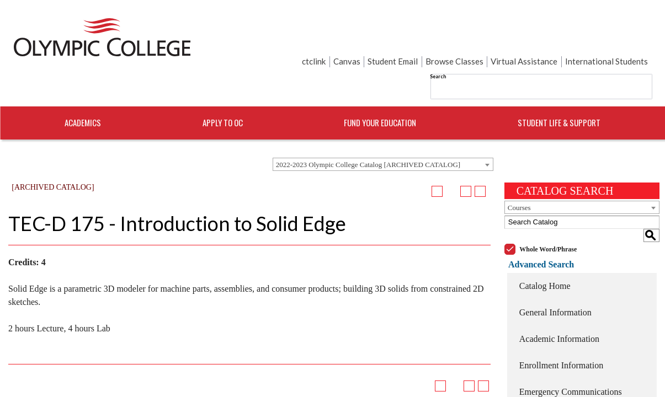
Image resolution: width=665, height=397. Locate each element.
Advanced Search (537, 217)
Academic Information (559, 292)
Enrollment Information (561, 318)
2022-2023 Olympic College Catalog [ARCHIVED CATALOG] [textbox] (368, 131)
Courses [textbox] (519, 174)
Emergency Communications (570, 345)
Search (328, 38)
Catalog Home (545, 239)
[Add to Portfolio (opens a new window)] (437, 157)
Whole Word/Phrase (548, 202)
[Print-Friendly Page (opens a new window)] (465, 157)
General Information (555, 265)
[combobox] (383, 130)
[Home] (102, 40)
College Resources (552, 371)
